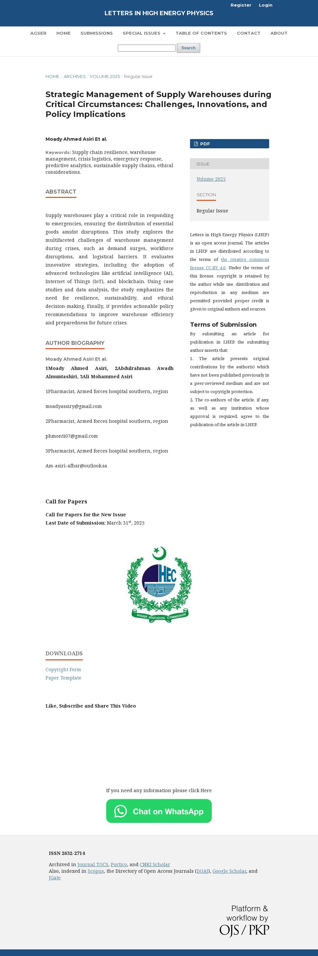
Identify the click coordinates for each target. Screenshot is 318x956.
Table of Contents (201, 33)
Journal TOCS (93, 864)
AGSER (38, 33)
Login (265, 5)
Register (241, 5)
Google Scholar (229, 871)
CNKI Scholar (155, 864)
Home (63, 33)
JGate (55, 877)
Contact (249, 33)
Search (188, 47)
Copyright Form (63, 669)
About (279, 33)
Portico (119, 864)
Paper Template (63, 678)
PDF (204, 143)
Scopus (96, 871)
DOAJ (202, 871)
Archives (75, 76)
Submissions (96, 33)
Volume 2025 (105, 76)
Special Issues (142, 33)
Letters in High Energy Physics (159, 13)
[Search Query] (147, 48)
